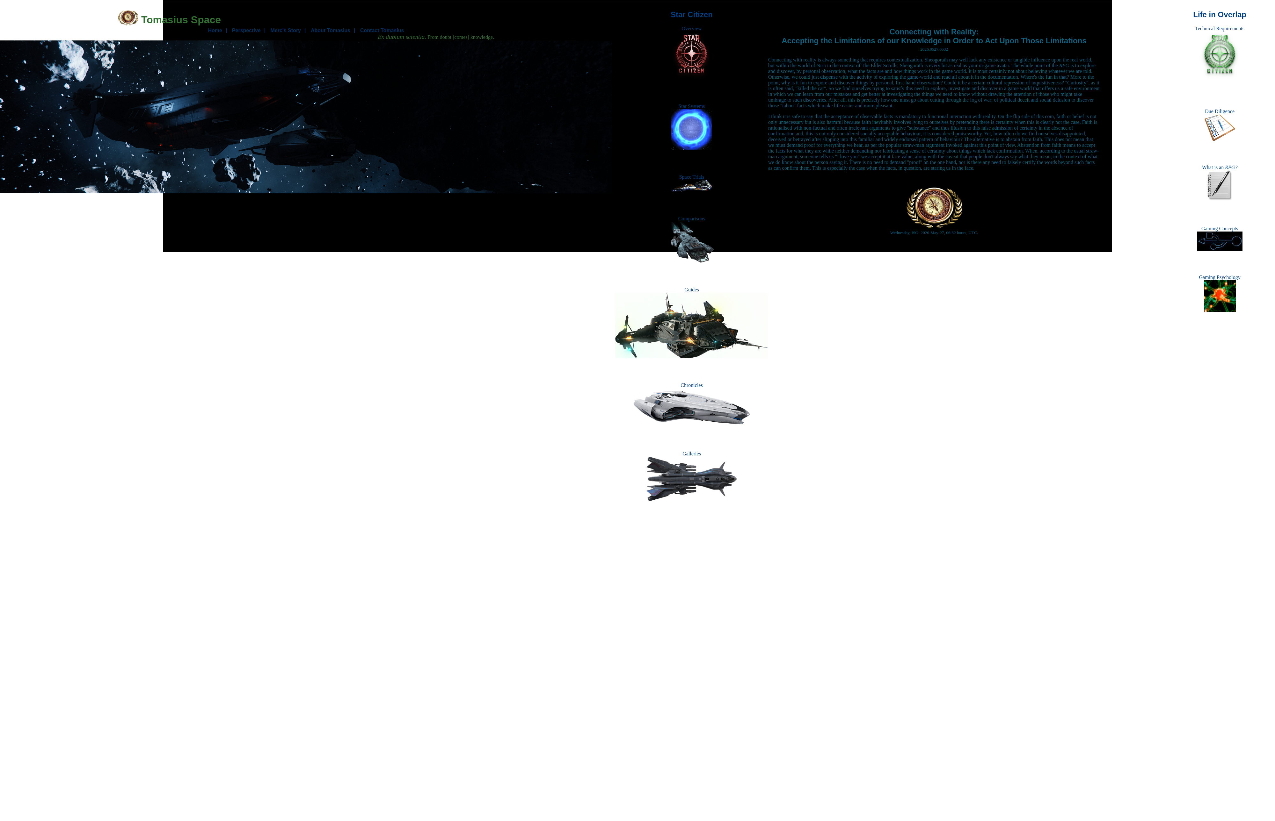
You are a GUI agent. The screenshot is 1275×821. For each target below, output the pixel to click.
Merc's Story (286, 30)
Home (215, 30)
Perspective (246, 30)
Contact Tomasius (382, 30)
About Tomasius (330, 30)
